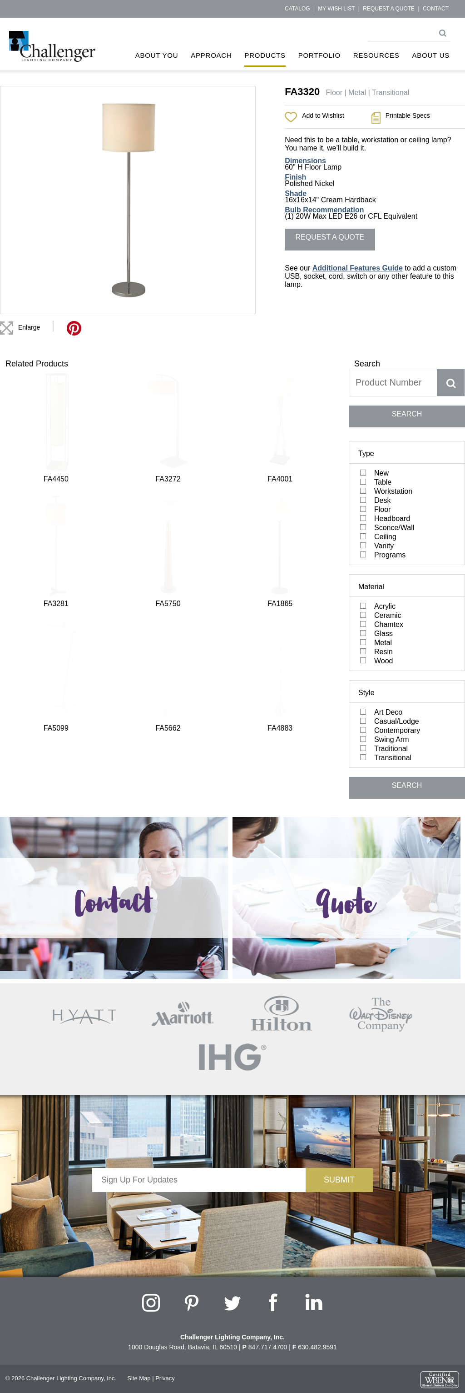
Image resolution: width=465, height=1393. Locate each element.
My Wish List (336, 8)
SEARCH (407, 414)
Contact (436, 8)
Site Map (138, 1378)
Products (264, 55)
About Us (431, 55)
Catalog (297, 8)
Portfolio (319, 55)
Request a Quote (389, 8)
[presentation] (199, 1210)
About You (156, 55)
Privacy (165, 1378)
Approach (211, 55)
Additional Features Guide (357, 268)
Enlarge (29, 327)
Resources (376, 55)
